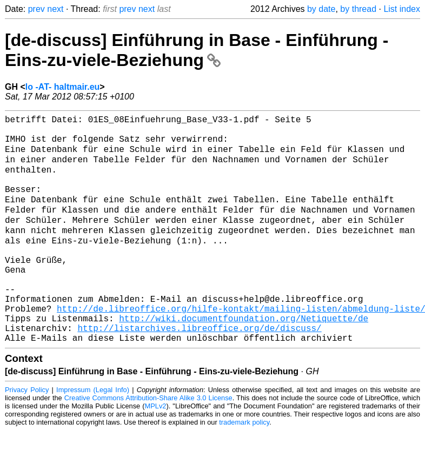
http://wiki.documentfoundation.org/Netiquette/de (243, 359)
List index (401, 9)
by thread (358, 9)
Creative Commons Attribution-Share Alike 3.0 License (148, 443)
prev (36, 9)
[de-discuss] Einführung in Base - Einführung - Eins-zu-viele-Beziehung (196, 50)
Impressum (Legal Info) (92, 435)
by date (321, 9)
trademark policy (244, 468)
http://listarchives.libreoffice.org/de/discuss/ (199, 371)
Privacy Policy (27, 435)
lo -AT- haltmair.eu (62, 86)
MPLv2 (156, 451)
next (55, 9)
